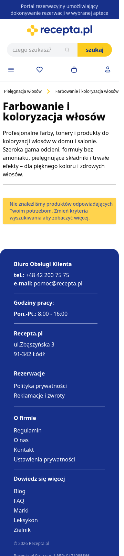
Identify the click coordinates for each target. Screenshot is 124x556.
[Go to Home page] (59, 30)
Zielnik (22, 530)
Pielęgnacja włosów (23, 91)
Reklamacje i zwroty (39, 395)
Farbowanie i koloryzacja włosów (86, 91)
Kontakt (24, 449)
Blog (19, 491)
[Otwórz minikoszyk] (74, 70)
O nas (21, 440)
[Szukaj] (67, 49)
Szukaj (95, 49)
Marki (21, 510)
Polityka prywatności (40, 386)
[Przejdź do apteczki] (39, 69)
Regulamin (28, 430)
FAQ (19, 501)
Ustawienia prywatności (44, 459)
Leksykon (26, 520)
